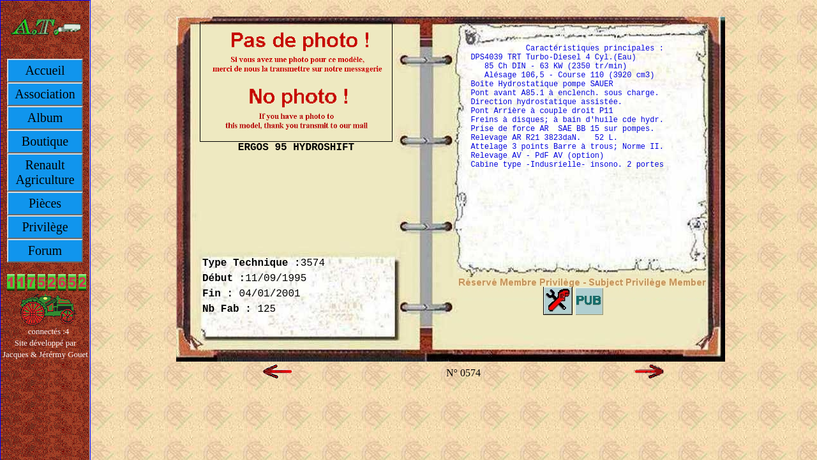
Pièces (45, 203)
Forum (45, 250)
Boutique (45, 141)
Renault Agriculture (44, 172)
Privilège (45, 227)
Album (45, 118)
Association (45, 94)
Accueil (44, 70)
